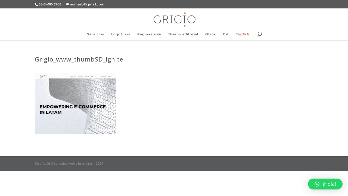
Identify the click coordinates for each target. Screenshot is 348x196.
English (242, 34)
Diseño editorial (183, 34)
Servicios (95, 34)
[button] (325, 184)
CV (225, 34)
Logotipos (120, 34)
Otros (210, 34)
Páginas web (149, 34)
